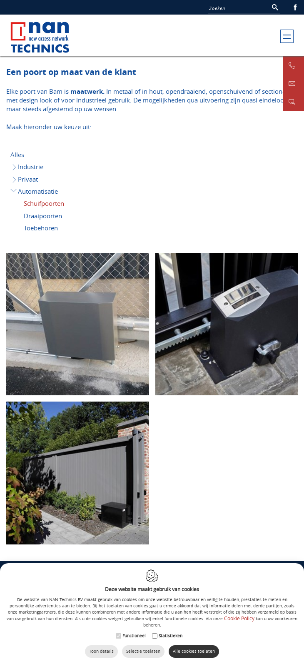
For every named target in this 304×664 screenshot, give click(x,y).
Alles (17, 154)
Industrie (27, 166)
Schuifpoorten (44, 203)
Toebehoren (41, 228)
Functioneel (134, 636)
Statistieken (170, 636)
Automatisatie (34, 191)
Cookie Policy (239, 618)
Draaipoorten (43, 216)
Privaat (24, 179)
